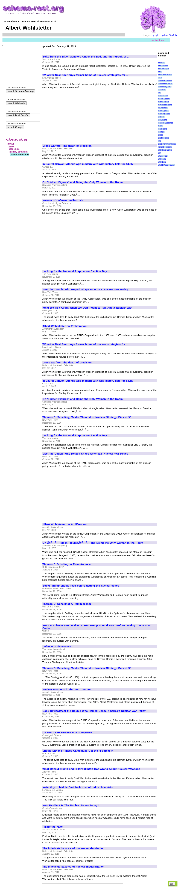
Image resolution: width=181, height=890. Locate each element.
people (10, 143)
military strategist (19, 152)
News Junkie (163, 111)
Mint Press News (165, 105)
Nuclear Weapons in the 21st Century (66, 689)
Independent (163, 96)
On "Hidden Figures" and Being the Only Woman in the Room (82, 182)
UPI (159, 153)
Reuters (161, 132)
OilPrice (161, 117)
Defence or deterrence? (57, 646)
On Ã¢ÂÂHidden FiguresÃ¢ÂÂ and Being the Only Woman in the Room (92, 542)
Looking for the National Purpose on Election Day (74, 271)
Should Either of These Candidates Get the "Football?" (77, 750)
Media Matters (164, 99)
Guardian (161, 90)
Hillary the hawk (52, 826)
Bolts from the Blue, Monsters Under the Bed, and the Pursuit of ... (85, 56)
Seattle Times (163, 138)
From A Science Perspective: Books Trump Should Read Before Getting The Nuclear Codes (96, 627)
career (11, 146)
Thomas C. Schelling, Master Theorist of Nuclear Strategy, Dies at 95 (86, 417)
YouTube (173, 35)
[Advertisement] (72, 115)
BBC (160, 72)
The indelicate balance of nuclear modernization (73, 848)
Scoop (160, 135)
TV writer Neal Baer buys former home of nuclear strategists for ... (85, 75)
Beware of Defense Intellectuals (62, 200)
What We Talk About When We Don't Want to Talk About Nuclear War (87, 307)
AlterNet (161, 63)
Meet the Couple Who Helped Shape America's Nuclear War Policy (85, 289)
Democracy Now (164, 87)
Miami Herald (163, 102)
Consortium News (165, 84)
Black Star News (165, 75)
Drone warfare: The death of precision (67, 145)
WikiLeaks (162, 159)
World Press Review (166, 165)
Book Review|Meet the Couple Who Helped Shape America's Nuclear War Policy (94, 711)
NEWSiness (163, 108)
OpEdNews (162, 120)
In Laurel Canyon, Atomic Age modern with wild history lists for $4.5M (87, 164)
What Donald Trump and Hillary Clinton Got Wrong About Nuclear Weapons (91, 769)
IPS (159, 93)
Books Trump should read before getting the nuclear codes (80, 585)
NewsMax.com (164, 114)
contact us (157, 40)
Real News (162, 129)
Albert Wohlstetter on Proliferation (64, 326)
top (171, 883)
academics (14, 149)
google (156, 35)
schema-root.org (16, 139)
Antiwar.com (163, 66)
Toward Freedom (165, 147)
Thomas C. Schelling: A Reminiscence (67, 603)
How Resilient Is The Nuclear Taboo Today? (70, 805)
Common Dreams (165, 81)
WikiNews (162, 162)
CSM (160, 78)
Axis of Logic (163, 69)
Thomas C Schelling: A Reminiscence (66, 564)
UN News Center (165, 150)
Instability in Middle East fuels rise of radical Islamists (77, 787)
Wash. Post (162, 156)
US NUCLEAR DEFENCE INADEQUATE (67, 732)
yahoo (165, 35)
